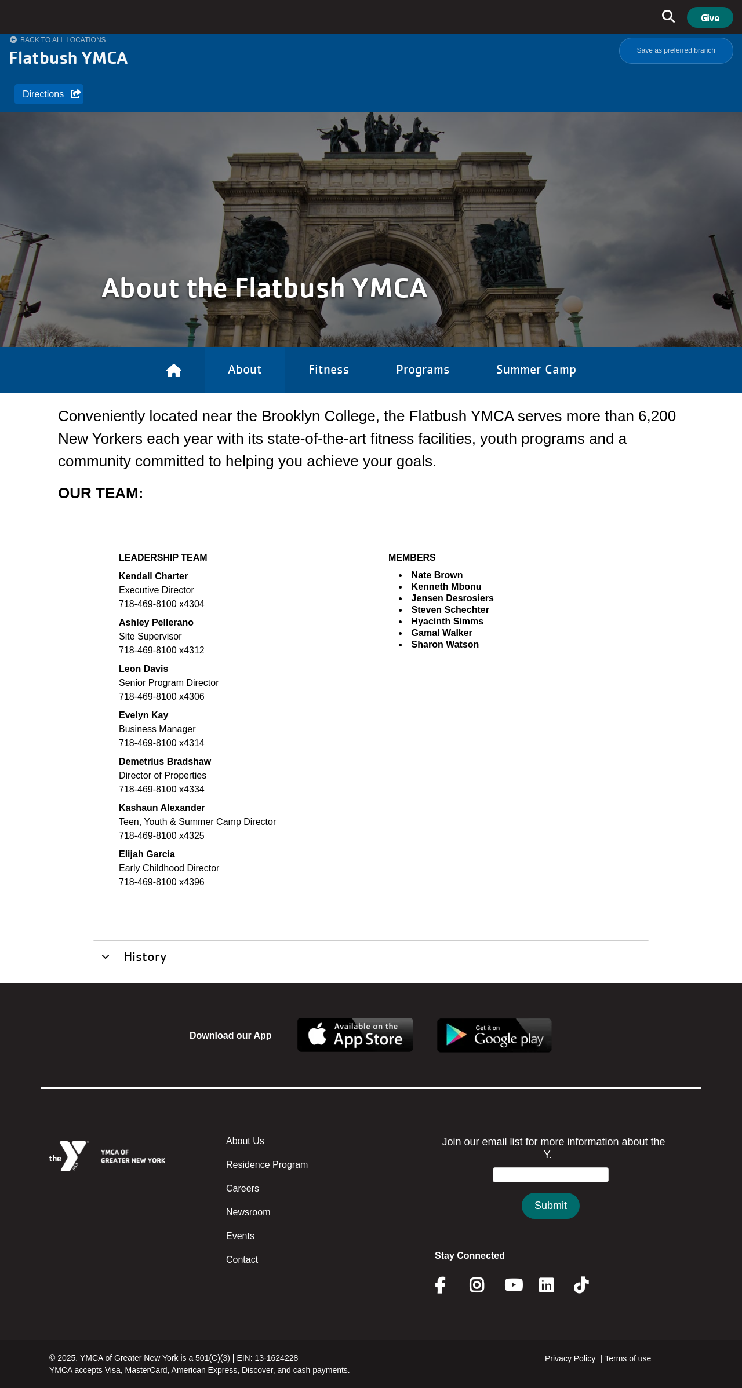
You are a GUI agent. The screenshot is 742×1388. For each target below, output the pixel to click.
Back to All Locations (63, 40)
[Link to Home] (174, 370)
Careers (242, 1188)
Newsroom (248, 1212)
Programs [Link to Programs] (423, 369)
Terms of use (628, 1358)
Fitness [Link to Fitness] (329, 369)
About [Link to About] (245, 369)
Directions (43, 94)
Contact (242, 1260)
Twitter (589, 1285)
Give (710, 17)
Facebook (448, 1285)
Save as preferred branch (676, 50)
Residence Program (267, 1165)
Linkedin (554, 1285)
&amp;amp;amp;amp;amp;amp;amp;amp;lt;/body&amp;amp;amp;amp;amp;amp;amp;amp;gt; (551, 1189)
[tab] (371, 955)
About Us (245, 1141)
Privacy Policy (570, 1358)
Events (240, 1236)
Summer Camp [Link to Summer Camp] (536, 369)
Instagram (485, 1285)
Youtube (512, 1285)
